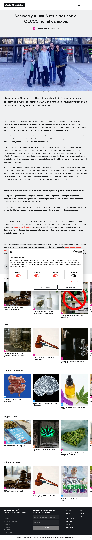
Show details (75, 282)
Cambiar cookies (9, 532)
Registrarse (45, 528)
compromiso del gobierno (23, 227)
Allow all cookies (70, 287)
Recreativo (69, 524)
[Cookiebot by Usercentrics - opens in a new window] (74, 251)
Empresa (68, 516)
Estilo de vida (70, 518)
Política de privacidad (10, 521)
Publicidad (7, 527)
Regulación (69, 527)
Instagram (81, 516)
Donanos (6, 518)
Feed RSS (7, 530)
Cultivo (68, 513)
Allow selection (45, 287)
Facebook (81, 513)
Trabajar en (7, 524)
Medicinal (69, 521)
